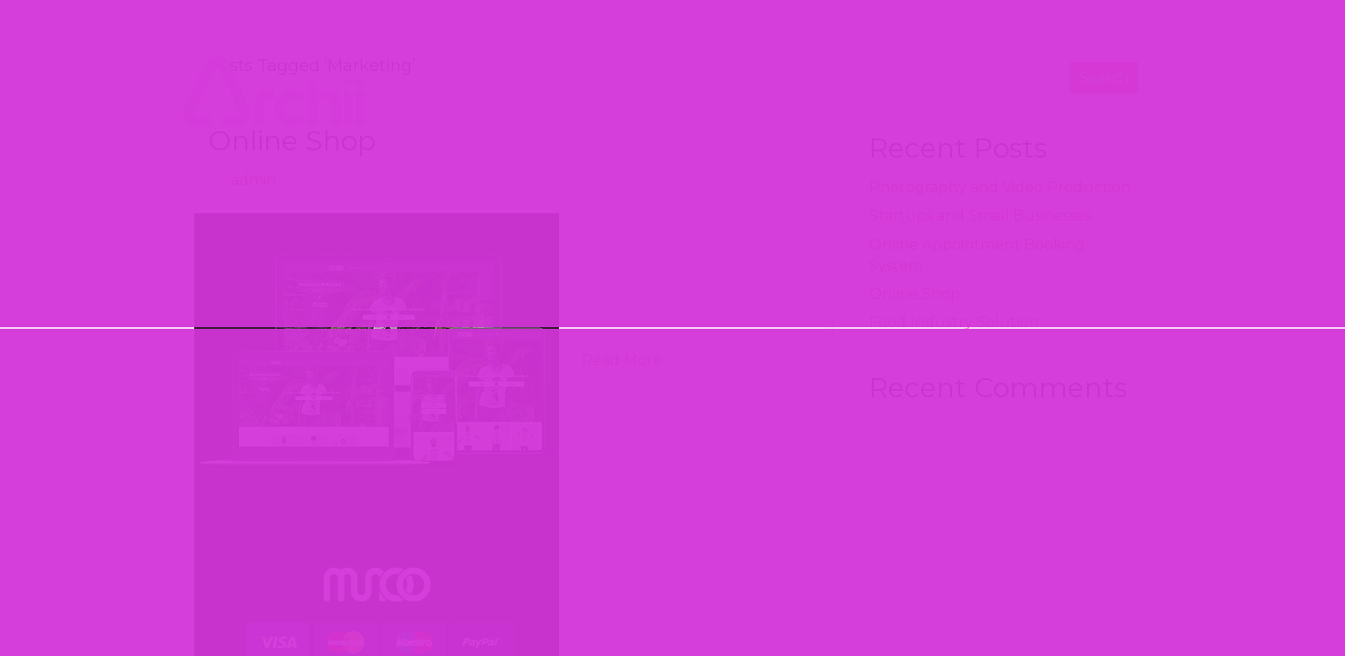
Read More (622, 360)
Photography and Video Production (1000, 187)
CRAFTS (676, 89)
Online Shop (292, 141)
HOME (375, 89)
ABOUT (810, 89)
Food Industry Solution (954, 322)
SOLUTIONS (521, 88)
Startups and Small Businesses (980, 215)
